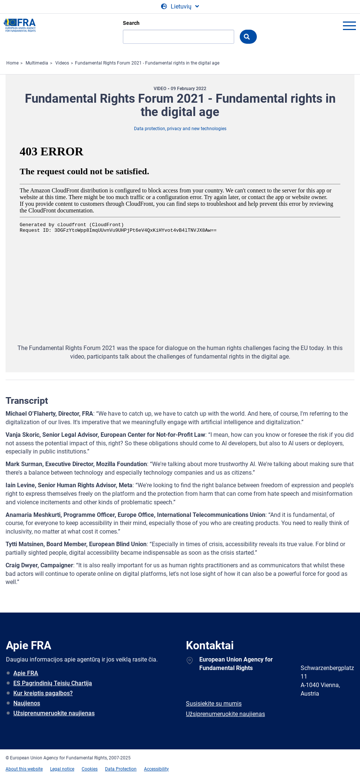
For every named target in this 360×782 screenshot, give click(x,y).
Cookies (90, 769)
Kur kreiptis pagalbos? (43, 693)
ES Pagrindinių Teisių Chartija (52, 683)
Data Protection (121, 769)
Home (12, 63)
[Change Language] (180, 6)
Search (131, 23)
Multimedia (37, 63)
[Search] (178, 37)
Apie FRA (25, 673)
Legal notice (62, 769)
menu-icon (349, 25)
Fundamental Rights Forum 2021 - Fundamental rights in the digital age (147, 63)
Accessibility (156, 769)
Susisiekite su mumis (214, 703)
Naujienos (26, 703)
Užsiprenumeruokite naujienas (54, 713)
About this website (24, 769)
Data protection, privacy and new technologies (180, 128)
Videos (62, 63)
